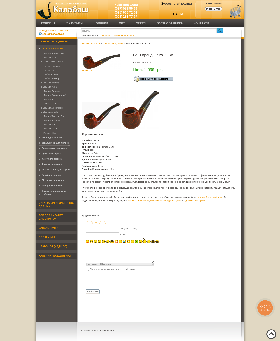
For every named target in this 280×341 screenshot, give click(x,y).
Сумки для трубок (51, 153)
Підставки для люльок (54, 180)
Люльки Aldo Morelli (53, 108)
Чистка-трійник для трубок (56, 169)
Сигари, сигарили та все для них (56, 204)
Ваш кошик (214, 3)
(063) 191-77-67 (126, 16)
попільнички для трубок (162, 200)
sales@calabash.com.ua (53, 30)
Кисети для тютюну (52, 159)
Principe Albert (50, 133)
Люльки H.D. (49, 99)
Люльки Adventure (52, 120)
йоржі (208, 197)
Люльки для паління (52, 48)
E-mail (123, 234)
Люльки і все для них (54, 41)
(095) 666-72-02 (126, 12)
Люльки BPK (49, 124)
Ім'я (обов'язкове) (128, 228)
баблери (106, 35)
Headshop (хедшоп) (53, 246)
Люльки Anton (50, 57)
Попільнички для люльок (55, 148)
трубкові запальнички (138, 200)
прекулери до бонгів (124, 35)
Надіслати (93, 291)
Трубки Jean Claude (53, 62)
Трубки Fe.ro (49, 103)
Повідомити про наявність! (154, 79)
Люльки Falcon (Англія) (54, 95)
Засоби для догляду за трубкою (54, 192)
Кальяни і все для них (55, 255)
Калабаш (63, 9)
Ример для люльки (52, 186)
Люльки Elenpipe (51, 91)
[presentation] (111, 279)
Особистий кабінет (176, 3)
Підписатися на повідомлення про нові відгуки (112, 269)
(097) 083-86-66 (126, 8)
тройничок (218, 197)
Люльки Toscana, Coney (55, 116)
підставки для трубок (194, 200)
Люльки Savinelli (51, 128)
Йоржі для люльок (51, 175)
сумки (177, 200)
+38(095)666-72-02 (51, 34)
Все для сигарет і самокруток (51, 217)
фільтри (201, 197)
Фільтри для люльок (53, 164)
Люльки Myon (50, 87)
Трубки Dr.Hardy (51, 78)
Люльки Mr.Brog (51, 83)
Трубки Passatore (51, 66)
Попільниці (47, 237)
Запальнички (48, 227)
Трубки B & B (49, 70)
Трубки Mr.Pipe (50, 74)
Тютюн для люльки (52, 137)
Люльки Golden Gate (53, 53)
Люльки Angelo (50, 112)
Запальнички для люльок (55, 143)
